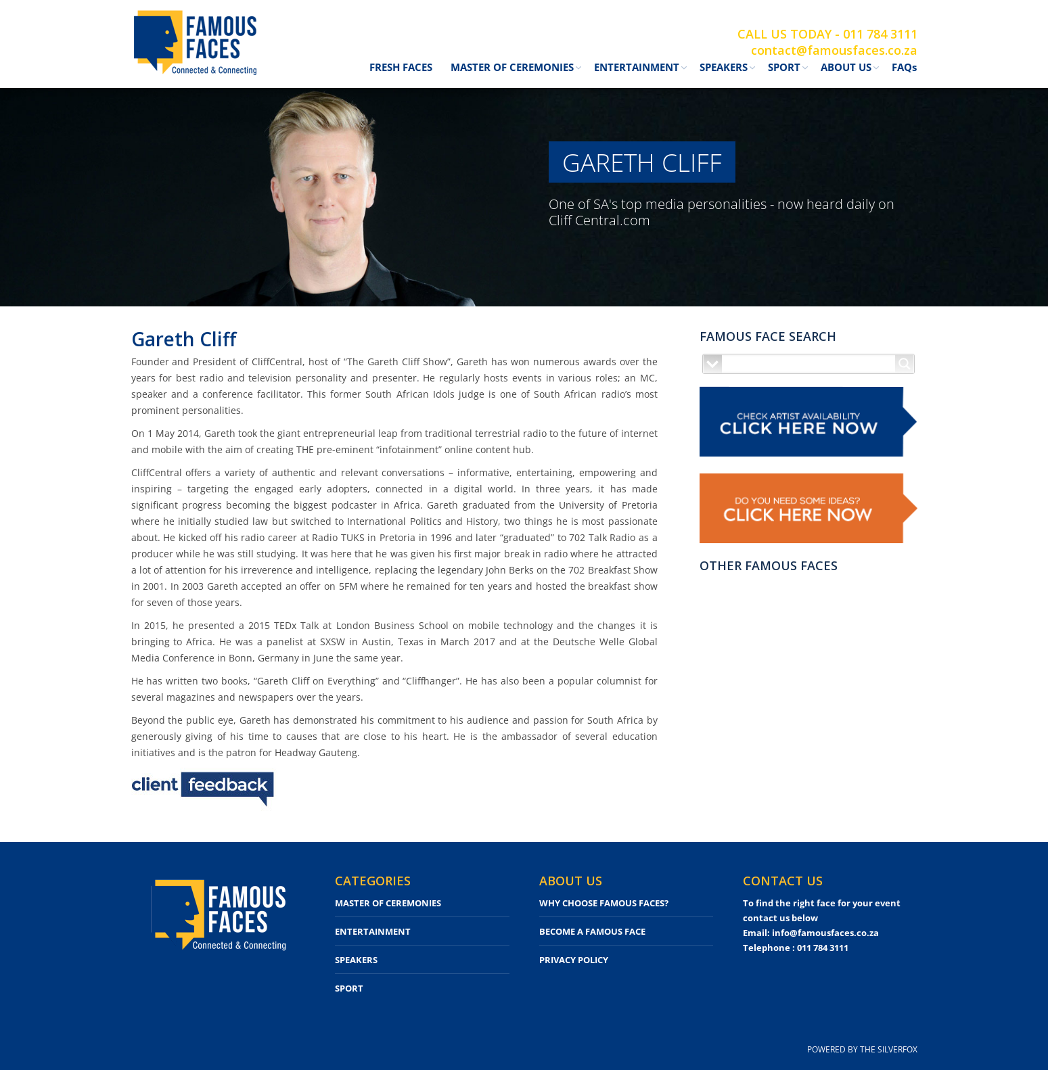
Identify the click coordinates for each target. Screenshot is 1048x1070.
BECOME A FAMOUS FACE (592, 931)
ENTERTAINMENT (373, 931)
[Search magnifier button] (904, 363)
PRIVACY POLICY (573, 960)
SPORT (349, 988)
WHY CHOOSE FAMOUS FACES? (603, 903)
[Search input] (809, 364)
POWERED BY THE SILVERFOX (862, 1049)
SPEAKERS (356, 960)
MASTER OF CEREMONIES (388, 903)
